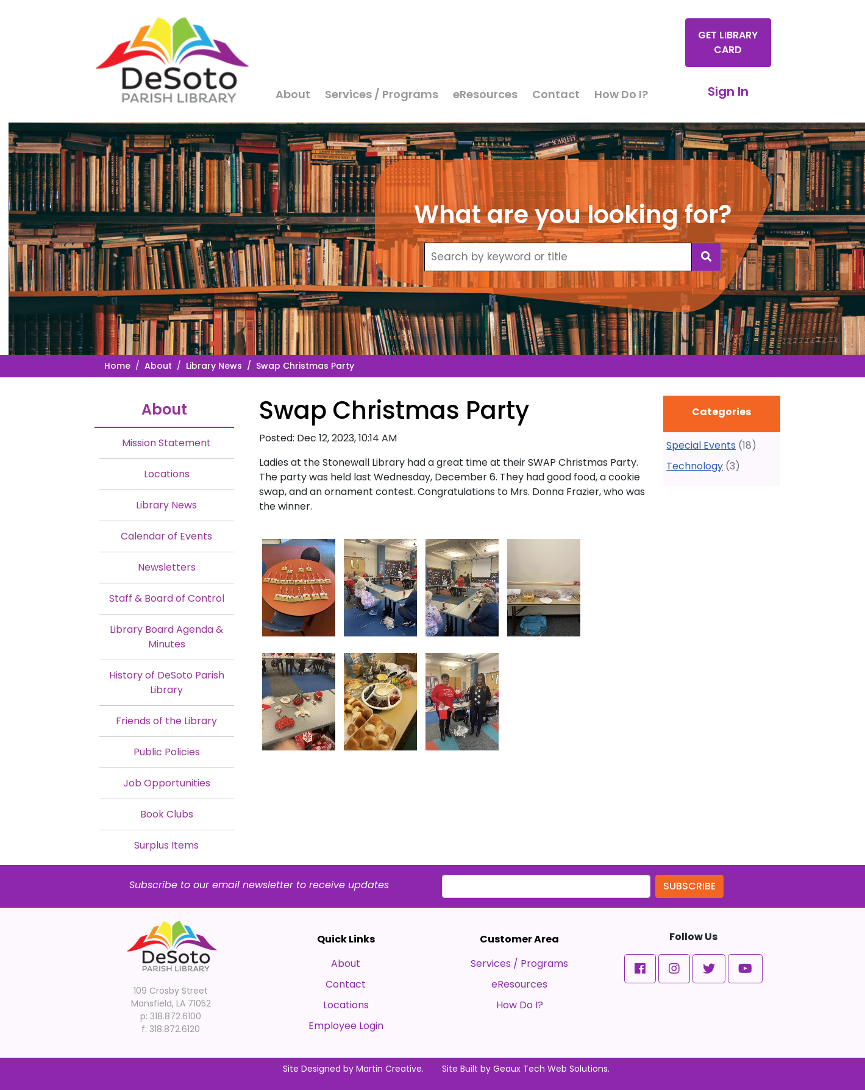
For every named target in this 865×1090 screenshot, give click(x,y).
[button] (640, 968)
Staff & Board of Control (166, 598)
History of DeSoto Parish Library (166, 682)
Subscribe (689, 886)
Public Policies (166, 752)
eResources (485, 94)
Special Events (701, 445)
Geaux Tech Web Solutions (550, 1069)
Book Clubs (166, 814)
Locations (167, 474)
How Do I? (621, 94)
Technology (694, 466)
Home (117, 366)
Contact (556, 94)
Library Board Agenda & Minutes (166, 636)
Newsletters (167, 567)
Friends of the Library (166, 721)
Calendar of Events (166, 536)
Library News (214, 366)
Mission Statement (166, 443)
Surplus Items (166, 845)
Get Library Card (728, 42)
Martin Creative (389, 1069)
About (293, 94)
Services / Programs (381, 94)
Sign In (728, 91)
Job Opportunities (166, 783)
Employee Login (345, 1026)
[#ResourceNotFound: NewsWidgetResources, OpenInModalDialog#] (298, 587)
